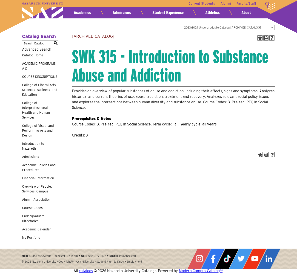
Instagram (199, 259)
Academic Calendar (36, 229)
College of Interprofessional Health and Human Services (36, 110)
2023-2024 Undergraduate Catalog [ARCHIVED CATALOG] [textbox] (222, 27)
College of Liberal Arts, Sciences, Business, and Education (39, 89)
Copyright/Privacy (69, 261)
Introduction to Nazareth (33, 146)
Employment (134, 261)
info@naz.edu (127, 256)
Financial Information (38, 178)
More (270, 6)
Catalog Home (32, 55)
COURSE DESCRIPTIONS (39, 76)
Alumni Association (36, 199)
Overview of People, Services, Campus (37, 189)
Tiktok (227, 259)
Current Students (201, 3)
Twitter (241, 259)
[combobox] (229, 27)
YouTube (254, 259)
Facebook (213, 259)
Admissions (122, 12)
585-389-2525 (97, 256)
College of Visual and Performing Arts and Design (38, 130)
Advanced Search (36, 49)
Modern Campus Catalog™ (201, 271)
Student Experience (168, 12)
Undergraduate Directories (33, 218)
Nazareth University (42, 10)
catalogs (86, 271)
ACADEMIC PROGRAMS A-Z (39, 66)
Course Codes (32, 208)
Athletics (212, 12)
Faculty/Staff (246, 3)
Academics (82, 12)
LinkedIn (268, 259)
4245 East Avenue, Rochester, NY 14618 (53, 256)
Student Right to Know (110, 261)
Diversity (88, 261)
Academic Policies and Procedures (39, 167)
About (246, 12)
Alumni (225, 3)
